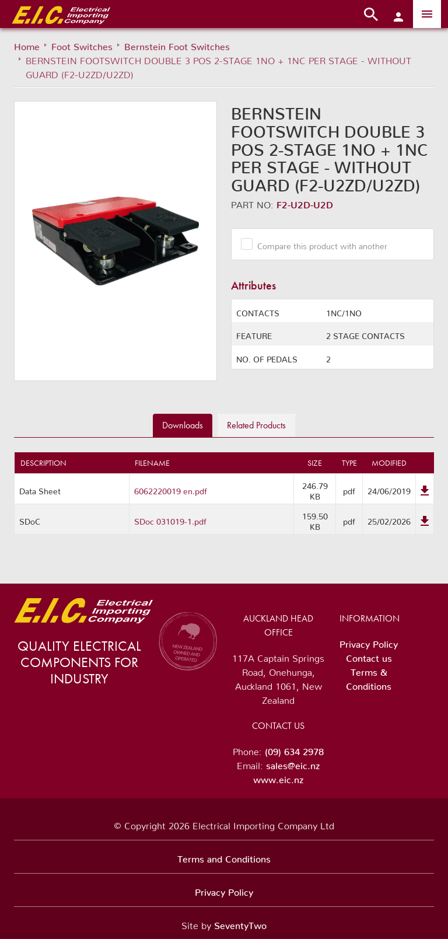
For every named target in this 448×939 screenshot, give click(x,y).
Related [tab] (256, 425)
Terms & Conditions (368, 676)
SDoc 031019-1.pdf (170, 519)
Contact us (369, 655)
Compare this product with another (318, 244)
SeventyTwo (240, 923)
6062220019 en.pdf (170, 489)
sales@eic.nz (293, 763)
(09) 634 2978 (294, 749)
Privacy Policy (369, 641)
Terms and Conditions (224, 856)
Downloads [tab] (182, 425)
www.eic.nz (278, 777)
